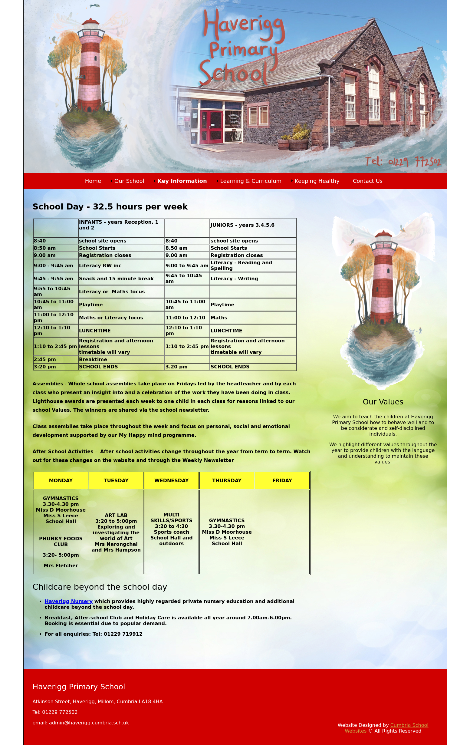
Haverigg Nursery (69, 601)
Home (93, 181)
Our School (129, 181)
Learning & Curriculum (250, 181)
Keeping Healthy (317, 181)
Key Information (182, 181)
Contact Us (368, 181)
